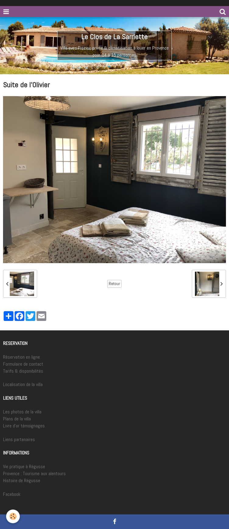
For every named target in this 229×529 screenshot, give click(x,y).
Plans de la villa (17, 419)
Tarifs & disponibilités (23, 371)
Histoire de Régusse (21, 480)
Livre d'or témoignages (24, 426)
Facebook (11, 494)
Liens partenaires (19, 439)
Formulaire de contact (23, 364)
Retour (114, 283)
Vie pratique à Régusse (24, 466)
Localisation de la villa (23, 384)
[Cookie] (13, 516)
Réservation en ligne (21, 357)
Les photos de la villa (22, 412)
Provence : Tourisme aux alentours (34, 473)
